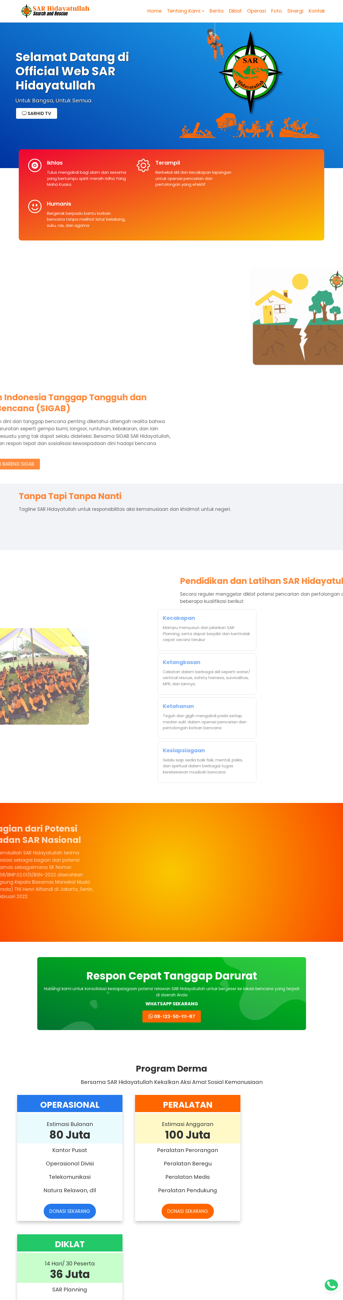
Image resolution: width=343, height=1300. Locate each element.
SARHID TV (37, 113)
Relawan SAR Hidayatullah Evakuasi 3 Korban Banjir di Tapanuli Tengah (292, 1085)
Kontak (316, 12)
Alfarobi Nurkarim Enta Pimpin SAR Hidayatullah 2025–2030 (50, 1214)
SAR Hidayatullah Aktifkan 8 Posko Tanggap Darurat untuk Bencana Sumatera (210, 1085)
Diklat (234, 12)
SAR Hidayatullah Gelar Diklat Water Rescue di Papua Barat (128, 1085)
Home (154, 12)
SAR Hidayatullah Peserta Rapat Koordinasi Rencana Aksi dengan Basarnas (211, 1214)
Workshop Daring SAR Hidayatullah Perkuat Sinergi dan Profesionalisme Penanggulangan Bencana (47, 1085)
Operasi (255, 12)
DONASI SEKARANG (64, 954)
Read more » (35, 1137)
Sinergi (294, 12)
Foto (275, 12)
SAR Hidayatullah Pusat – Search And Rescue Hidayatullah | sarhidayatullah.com (170, 1291)
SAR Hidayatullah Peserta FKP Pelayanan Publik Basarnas (289, 1214)
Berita (216, 12)
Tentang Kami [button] (184, 12)
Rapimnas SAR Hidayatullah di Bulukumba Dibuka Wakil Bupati (130, 1214)
